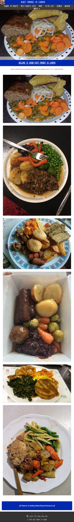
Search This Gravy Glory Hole (37, 516)
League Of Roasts (11, 6)
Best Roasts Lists (28, 6)
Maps (40, 6)
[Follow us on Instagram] (73, 2)
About (37, 8)
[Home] (3, 2)
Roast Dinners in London (33, 2)
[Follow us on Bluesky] (66, 2)
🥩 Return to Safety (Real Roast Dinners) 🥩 (37, 506)
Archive (67, 6)
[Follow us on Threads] (62, 2)
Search (59, 6)
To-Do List (49, 6)
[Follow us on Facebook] (69, 2)
